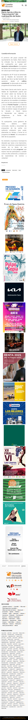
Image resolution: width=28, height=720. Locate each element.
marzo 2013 (9, 705)
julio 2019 (10, 670)
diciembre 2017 (17, 678)
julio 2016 (18, 686)
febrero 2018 (4, 678)
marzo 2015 (9, 694)
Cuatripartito (8, 170)
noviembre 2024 (12, 640)
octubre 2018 (20, 673)
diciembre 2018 (4, 673)
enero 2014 (10, 700)
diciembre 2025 (11, 634)
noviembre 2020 (12, 662)
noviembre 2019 (4, 669)
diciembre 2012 (4, 706)
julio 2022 (18, 653)
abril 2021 (3, 661)
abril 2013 (3, 705)
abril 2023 (3, 650)
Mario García (14, 170)
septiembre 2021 (19, 658)
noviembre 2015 (4, 691)
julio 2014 (18, 697)
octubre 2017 (12, 680)
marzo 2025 (3, 639)
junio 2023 (15, 648)
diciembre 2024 (4, 640)
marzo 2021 (9, 661)
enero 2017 (22, 683)
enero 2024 (10, 645)
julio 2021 (10, 659)
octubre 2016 (20, 684)
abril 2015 (3, 694)
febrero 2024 (4, 645)
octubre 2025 (4, 636)
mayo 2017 (21, 681)
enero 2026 (3, 634)
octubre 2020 (20, 662)
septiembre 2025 (11, 636)
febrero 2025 (10, 639)
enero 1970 (19, 706)
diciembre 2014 (4, 695)
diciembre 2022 (4, 651)
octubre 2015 (12, 691)
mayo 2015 (21, 692)
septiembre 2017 (19, 680)
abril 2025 (21, 637)
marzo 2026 (15, 633)
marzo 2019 (9, 672)
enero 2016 (10, 689)
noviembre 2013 (4, 702)
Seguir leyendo (14, 44)
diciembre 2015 (17, 689)
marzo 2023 (9, 650)
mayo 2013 (21, 703)
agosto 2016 (12, 686)
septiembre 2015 (19, 691)
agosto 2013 (4, 703)
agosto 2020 (12, 664)
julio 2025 (3, 637)
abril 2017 (3, 683)
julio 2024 (18, 642)
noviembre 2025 (18, 634)
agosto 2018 (12, 675)
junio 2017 (15, 681)
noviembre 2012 (12, 706)
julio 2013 (10, 703)
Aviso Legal (17, 717)
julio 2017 (10, 681)
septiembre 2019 (19, 669)
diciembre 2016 (4, 684)
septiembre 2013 (19, 702)
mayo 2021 (21, 659)
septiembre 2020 (4, 664)
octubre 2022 (20, 651)
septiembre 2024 (4, 642)
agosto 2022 (12, 653)
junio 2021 (15, 659)
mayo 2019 (21, 670)
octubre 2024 (20, 640)
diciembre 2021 (17, 656)
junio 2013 (15, 703)
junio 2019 (15, 670)
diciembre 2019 (17, 667)
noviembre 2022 (12, 651)
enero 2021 (22, 661)
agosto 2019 (4, 670)
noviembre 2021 (4, 658)
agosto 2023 (4, 648)
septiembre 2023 (19, 647)
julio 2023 (10, 648)
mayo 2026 (3, 633)
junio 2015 (15, 692)
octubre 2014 (20, 695)
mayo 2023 (21, 648)
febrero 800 (3, 708)
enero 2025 (16, 639)
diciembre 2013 (17, 700)
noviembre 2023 (4, 647)
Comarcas (3, 10)
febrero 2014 (4, 700)
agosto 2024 (12, 642)
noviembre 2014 (12, 695)
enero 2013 (22, 705)
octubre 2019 (12, 669)
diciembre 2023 (17, 645)
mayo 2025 (15, 637)
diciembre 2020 (4, 662)
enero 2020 (10, 667)
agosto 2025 (19, 636)
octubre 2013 (12, 702)
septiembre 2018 (4, 675)
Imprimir (5, 179)
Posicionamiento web (21, 718)
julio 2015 (10, 692)
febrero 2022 (4, 656)
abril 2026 (9, 633)
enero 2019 (22, 672)
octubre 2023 (12, 647)
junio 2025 (9, 637)
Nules (8, 10)
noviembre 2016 (12, 684)
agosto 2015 (4, 692)
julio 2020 (18, 664)
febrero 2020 (4, 667)
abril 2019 (3, 672)
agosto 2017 (4, 681)
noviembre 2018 (12, 673)
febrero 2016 (4, 689)
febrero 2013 (15, 705)
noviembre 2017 (4, 680)
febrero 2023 (15, 650)
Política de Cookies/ (12, 718)
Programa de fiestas (6, 172)
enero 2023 (22, 650)
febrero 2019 (15, 672)
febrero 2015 (15, 694)
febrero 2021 (15, 661)
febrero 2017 (15, 683)
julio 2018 (18, 675)
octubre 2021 (12, 658)
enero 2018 (10, 678)
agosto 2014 (12, 697)
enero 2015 (22, 694)
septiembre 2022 (4, 653)
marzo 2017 (9, 683)
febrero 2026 (21, 633)
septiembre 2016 (4, 686)
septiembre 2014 (4, 697)
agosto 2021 (4, 659)
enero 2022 (10, 656)
